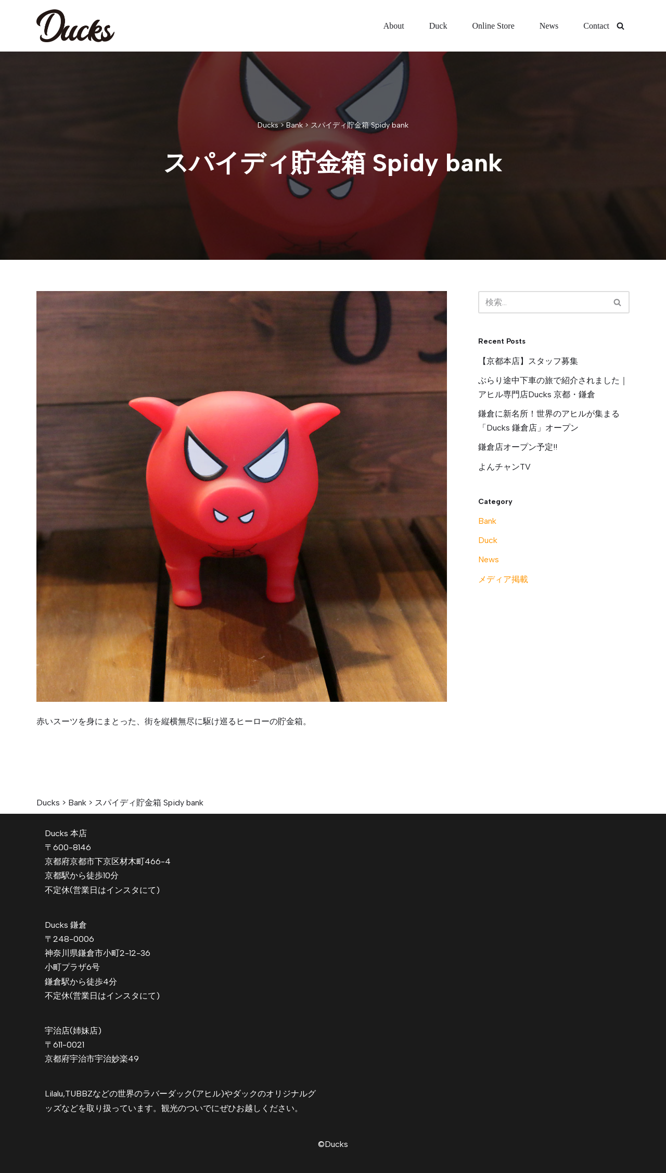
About (393, 25)
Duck (438, 25)
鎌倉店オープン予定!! (517, 447)
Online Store (493, 25)
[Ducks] (75, 25)
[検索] (620, 26)
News (549, 25)
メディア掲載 (503, 579)
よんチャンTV (504, 467)
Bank (487, 521)
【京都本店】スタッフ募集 (528, 361)
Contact (596, 25)
